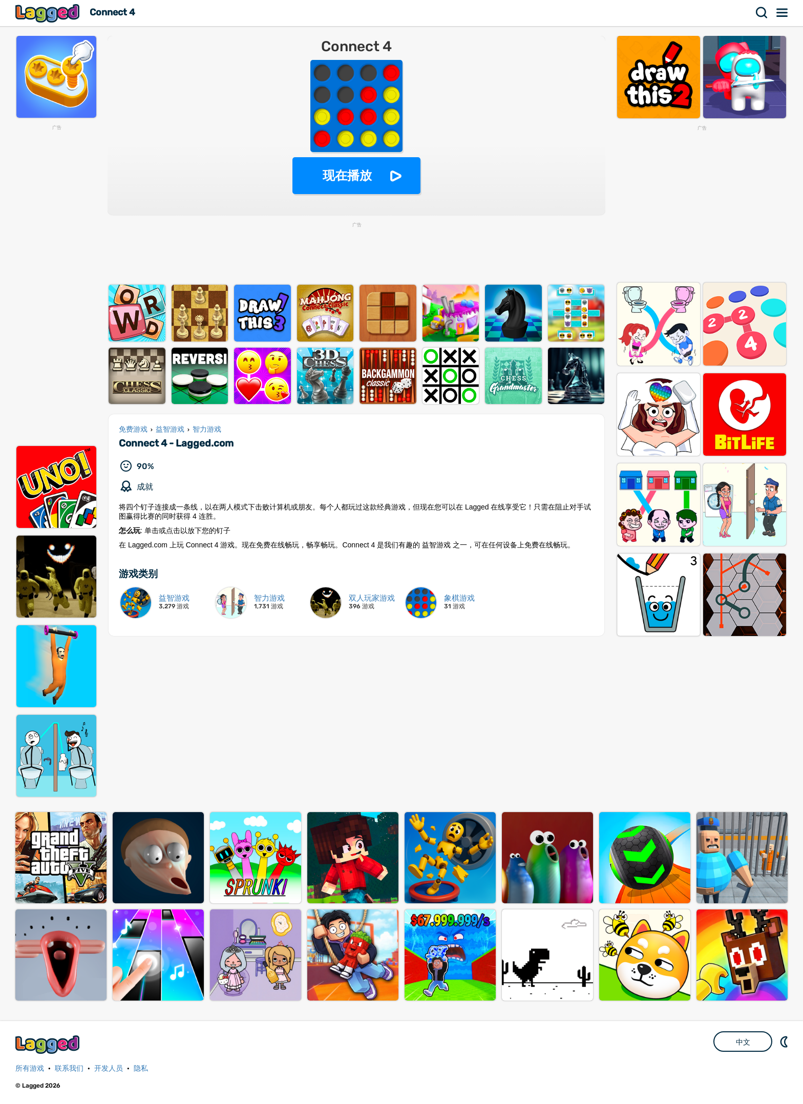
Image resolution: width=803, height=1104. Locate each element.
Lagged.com (48, 1044)
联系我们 (69, 1068)
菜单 (782, 13)
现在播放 (347, 175)
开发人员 (108, 1068)
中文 (743, 1042)
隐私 (141, 1068)
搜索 (762, 13)
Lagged (48, 13)
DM (785, 1041)
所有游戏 (29, 1068)
